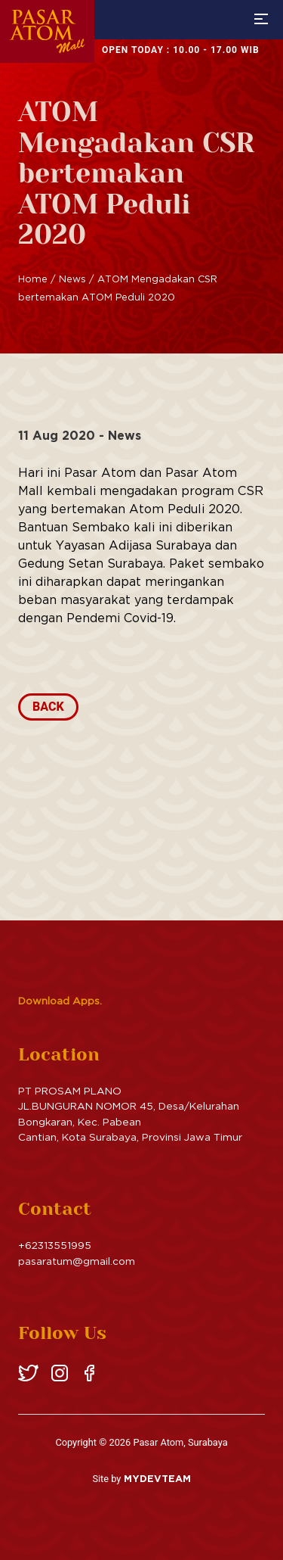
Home (33, 278)
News (72, 278)
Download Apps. (60, 1000)
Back (48, 706)
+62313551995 (54, 1245)
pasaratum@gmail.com (76, 1261)
